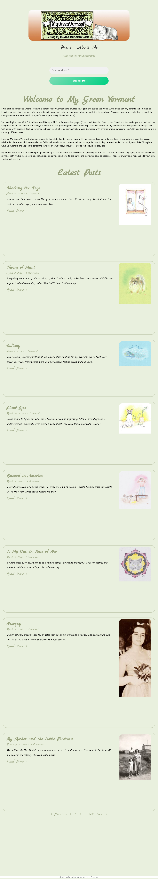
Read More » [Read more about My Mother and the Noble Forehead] (16, 762)
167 (91, 815)
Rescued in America (24, 477)
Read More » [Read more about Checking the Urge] (16, 211)
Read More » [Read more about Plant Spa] (16, 431)
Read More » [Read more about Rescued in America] (16, 499)
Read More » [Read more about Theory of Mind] (16, 290)
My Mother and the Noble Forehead (39, 740)
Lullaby (13, 347)
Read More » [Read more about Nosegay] (16, 647)
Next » (101, 815)
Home (66, 47)
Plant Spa (16, 409)
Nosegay (13, 624)
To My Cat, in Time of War (31, 552)
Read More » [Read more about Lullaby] (16, 369)
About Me (87, 47)
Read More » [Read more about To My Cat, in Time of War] (16, 574)
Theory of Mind (20, 268)
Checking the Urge (23, 189)
